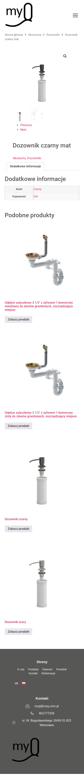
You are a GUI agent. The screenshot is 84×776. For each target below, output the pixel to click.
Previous (26, 125)
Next (23, 129)
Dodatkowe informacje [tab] (25, 166)
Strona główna (14, 34)
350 (35, 196)
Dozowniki (53, 34)
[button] (65, 56)
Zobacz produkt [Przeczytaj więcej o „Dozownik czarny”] (18, 529)
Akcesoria (34, 34)
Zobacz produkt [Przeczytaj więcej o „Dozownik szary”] (18, 631)
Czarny (37, 189)
